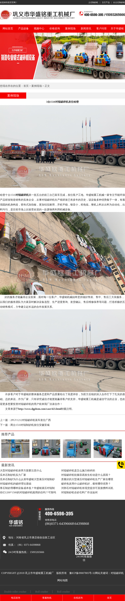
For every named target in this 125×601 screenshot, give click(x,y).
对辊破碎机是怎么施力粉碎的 (78, 470)
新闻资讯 (86, 28)
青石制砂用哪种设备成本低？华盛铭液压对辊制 (27, 488)
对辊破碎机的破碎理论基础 (15, 483)
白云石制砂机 (119, 2)
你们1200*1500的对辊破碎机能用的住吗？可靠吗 (28, 492)
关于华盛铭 (117, 28)
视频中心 (39, 28)
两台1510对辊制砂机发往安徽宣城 (29, 425)
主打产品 (106, 2)
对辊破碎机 (117, 573)
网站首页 (8, 28)
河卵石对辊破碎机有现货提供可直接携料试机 (87, 488)
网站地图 (62, 580)
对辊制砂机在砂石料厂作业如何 (79, 492)
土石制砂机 (93, 2)
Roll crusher (41, 591)
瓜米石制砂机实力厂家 (13, 475)
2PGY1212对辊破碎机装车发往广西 (30, 420)
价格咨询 (54, 28)
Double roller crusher (15, 591)
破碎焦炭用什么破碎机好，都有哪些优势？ (86, 483)
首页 (26, 86)
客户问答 (101, 28)
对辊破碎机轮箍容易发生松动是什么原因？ (86, 475)
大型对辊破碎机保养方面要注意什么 (21, 470)
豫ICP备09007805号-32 (82, 573)
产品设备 (23, 28)
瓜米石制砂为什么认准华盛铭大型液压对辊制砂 (27, 479)
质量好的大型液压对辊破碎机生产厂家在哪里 (87, 479)
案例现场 (70, 28)
